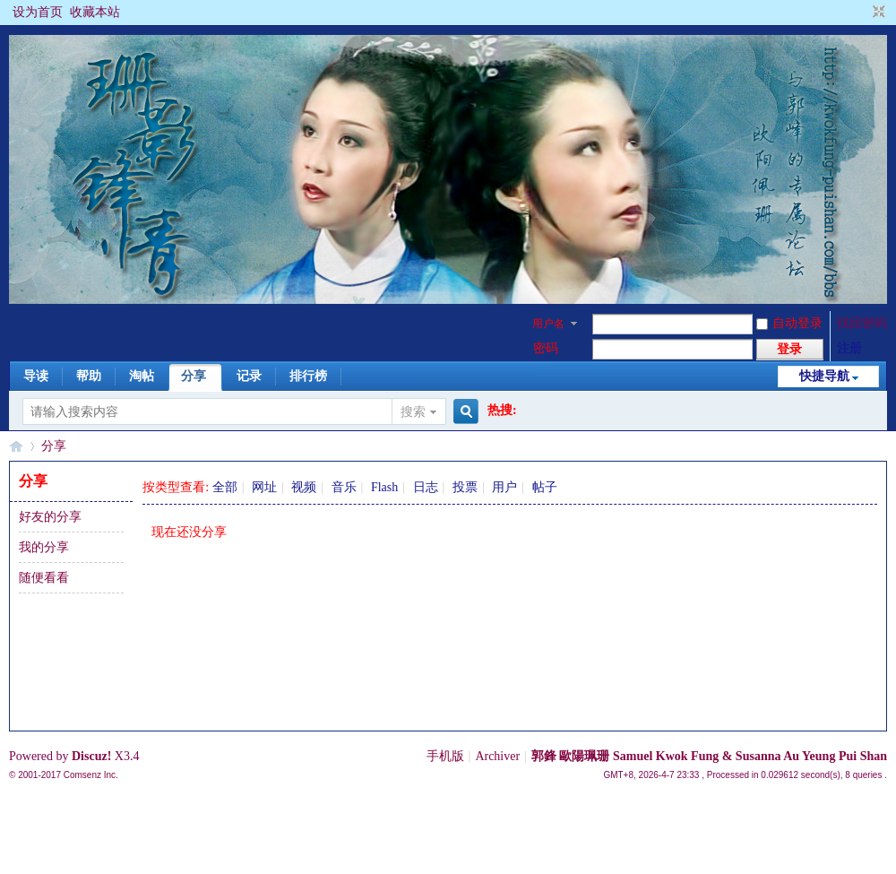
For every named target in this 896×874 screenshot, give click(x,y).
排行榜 (308, 376)
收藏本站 (95, 12)
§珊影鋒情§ (16, 446)
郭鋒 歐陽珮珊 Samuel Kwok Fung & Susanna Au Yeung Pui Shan (709, 756)
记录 (249, 376)
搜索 (413, 412)
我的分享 (44, 547)
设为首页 (38, 12)
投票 (465, 487)
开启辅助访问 (861, 12)
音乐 (344, 487)
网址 (264, 487)
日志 (425, 487)
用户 (504, 487)
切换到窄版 (876, 12)
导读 (35, 376)
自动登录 (789, 323)
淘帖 (141, 376)
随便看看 (44, 577)
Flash (384, 487)
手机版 (445, 756)
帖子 (544, 487)
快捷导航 (824, 376)
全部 (224, 487)
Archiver (497, 756)
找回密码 (862, 323)
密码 (545, 348)
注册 (849, 348)
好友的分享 (50, 517)
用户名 (548, 323)
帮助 (88, 376)
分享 (193, 376)
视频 (303, 487)
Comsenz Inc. (91, 775)
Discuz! (91, 756)
